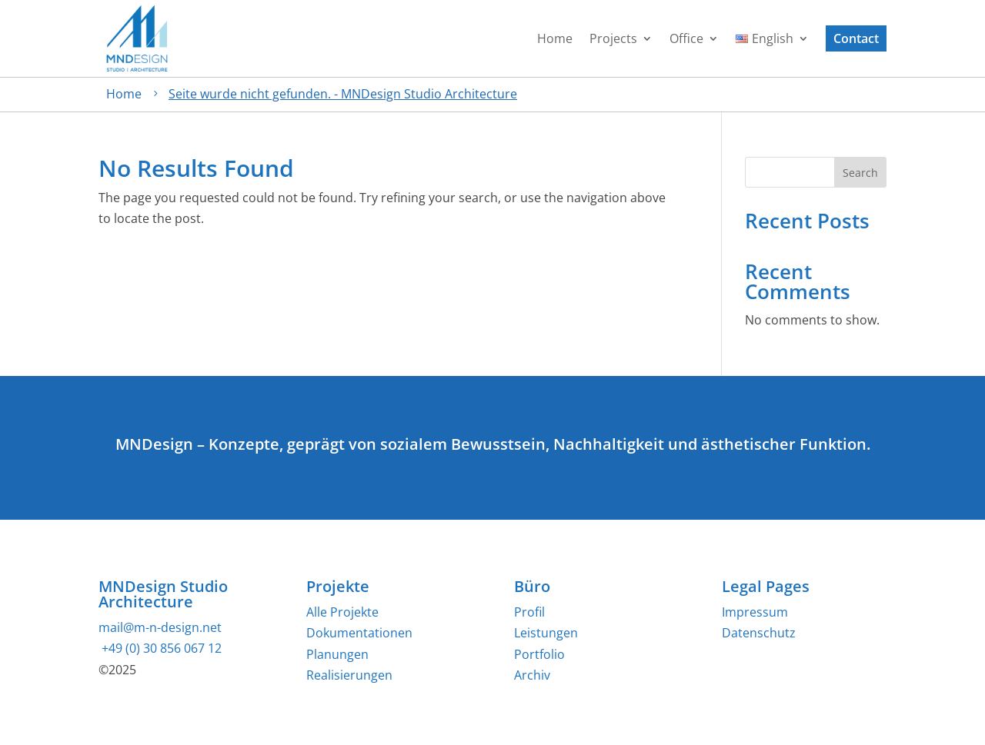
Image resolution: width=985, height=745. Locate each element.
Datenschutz (759, 632)
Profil (529, 612)
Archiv (532, 675)
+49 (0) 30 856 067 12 (160, 648)
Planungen (337, 654)
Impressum (755, 612)
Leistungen (546, 632)
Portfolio (539, 654)
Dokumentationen (359, 632)
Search (860, 172)
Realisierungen (349, 675)
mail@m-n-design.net (160, 627)
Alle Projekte (342, 612)
